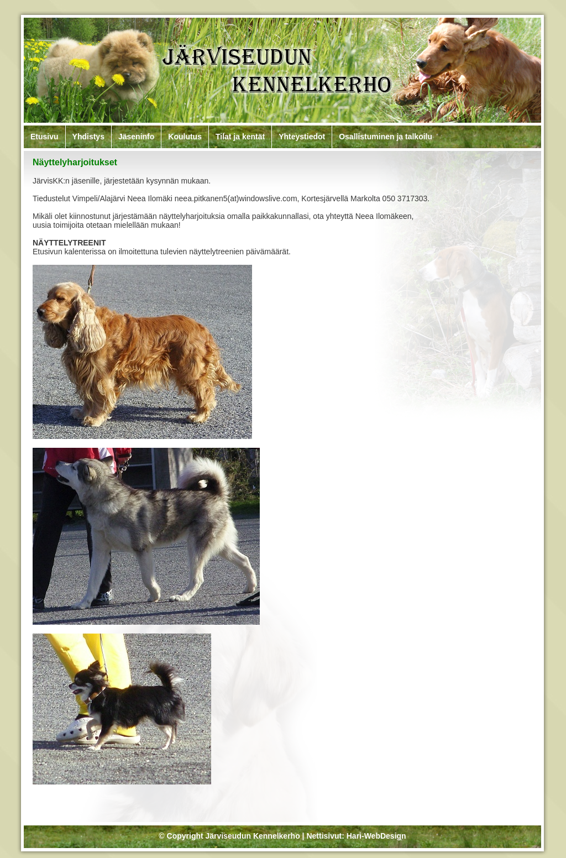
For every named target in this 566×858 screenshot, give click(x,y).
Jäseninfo (136, 136)
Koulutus (185, 136)
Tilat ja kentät (240, 136)
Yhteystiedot (302, 136)
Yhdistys (88, 136)
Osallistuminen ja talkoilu (385, 136)
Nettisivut (324, 835)
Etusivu (44, 136)
